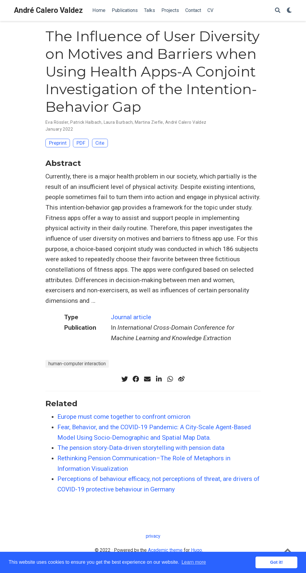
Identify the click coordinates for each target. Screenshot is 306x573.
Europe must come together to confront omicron (123, 416)
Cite (99, 143)
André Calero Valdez (48, 10)
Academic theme (165, 550)
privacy (153, 536)
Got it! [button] (276, 562)
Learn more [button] (193, 562)
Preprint (58, 143)
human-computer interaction (77, 363)
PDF (80, 143)
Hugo (196, 550)
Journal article (131, 317)
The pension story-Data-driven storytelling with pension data (140, 447)
